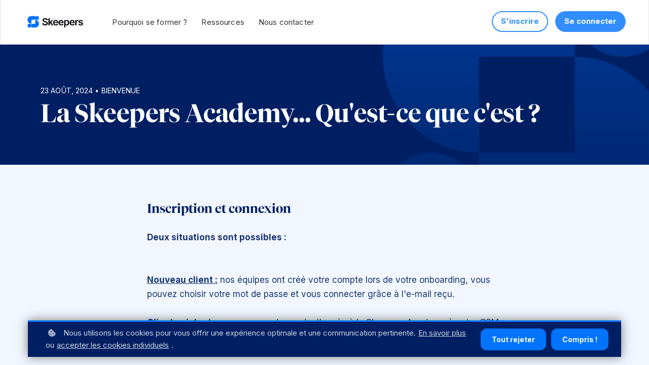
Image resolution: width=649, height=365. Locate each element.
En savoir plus (442, 333)
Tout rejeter (513, 339)
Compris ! (579, 339)
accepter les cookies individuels (113, 345)
